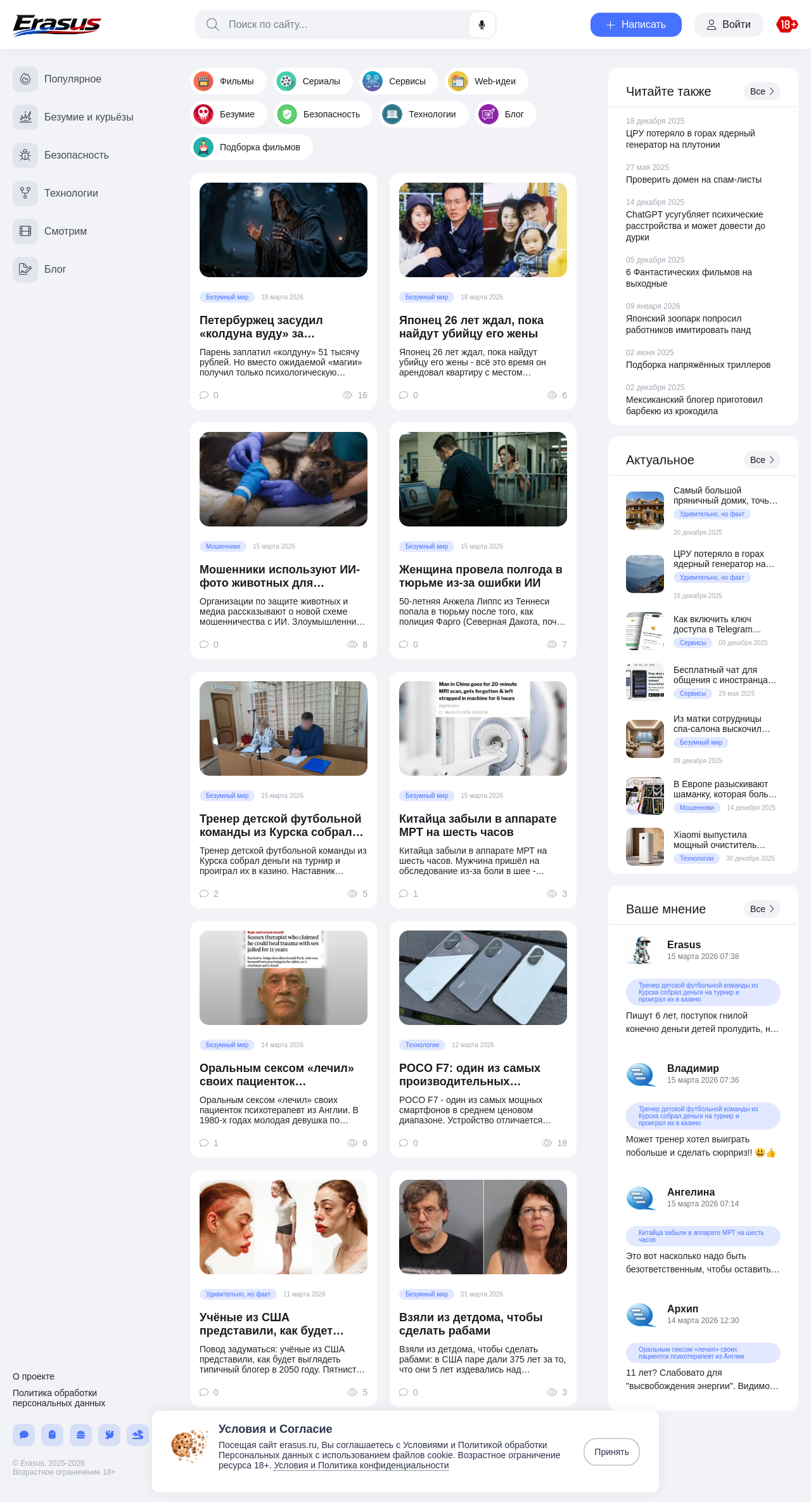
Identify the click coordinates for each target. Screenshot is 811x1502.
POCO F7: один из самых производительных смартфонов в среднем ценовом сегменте (469, 1075)
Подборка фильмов (246, 147)
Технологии (419, 114)
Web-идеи (482, 81)
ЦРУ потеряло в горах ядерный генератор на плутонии (719, 559)
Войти (729, 24)
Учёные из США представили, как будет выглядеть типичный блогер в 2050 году (281, 1324)
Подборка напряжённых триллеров (698, 365)
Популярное (57, 79)
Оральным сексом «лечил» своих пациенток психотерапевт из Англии (277, 1075)
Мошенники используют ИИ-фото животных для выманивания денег (280, 576)
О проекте (33, 1376)
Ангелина (691, 1192)
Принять (611, 1452)
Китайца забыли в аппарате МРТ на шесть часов (478, 826)
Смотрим (50, 231)
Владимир (693, 1068)
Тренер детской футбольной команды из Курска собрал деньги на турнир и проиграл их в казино (282, 826)
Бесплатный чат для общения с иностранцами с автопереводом (726, 675)
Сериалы (308, 81)
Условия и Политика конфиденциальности (361, 1465)
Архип (683, 1308)
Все (762, 91)
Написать (636, 24)
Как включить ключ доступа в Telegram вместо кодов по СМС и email (722, 624)
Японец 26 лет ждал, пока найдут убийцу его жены (471, 327)
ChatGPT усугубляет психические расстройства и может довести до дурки (695, 225)
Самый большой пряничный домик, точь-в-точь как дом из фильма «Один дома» (727, 495)
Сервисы (394, 81)
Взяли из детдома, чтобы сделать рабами (471, 1324)
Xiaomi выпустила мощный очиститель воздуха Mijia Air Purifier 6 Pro (725, 840)
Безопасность (318, 114)
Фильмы (223, 81)
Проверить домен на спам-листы (694, 179)
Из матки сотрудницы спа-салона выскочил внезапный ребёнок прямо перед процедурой (725, 724)
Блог (501, 114)
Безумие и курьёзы (73, 117)
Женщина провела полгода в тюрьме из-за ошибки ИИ (481, 576)
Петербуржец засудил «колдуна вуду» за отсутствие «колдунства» (271, 327)
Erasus (684, 944)
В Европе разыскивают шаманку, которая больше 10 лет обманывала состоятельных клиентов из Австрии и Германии (727, 789)
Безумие (224, 114)
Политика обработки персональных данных (59, 1398)
